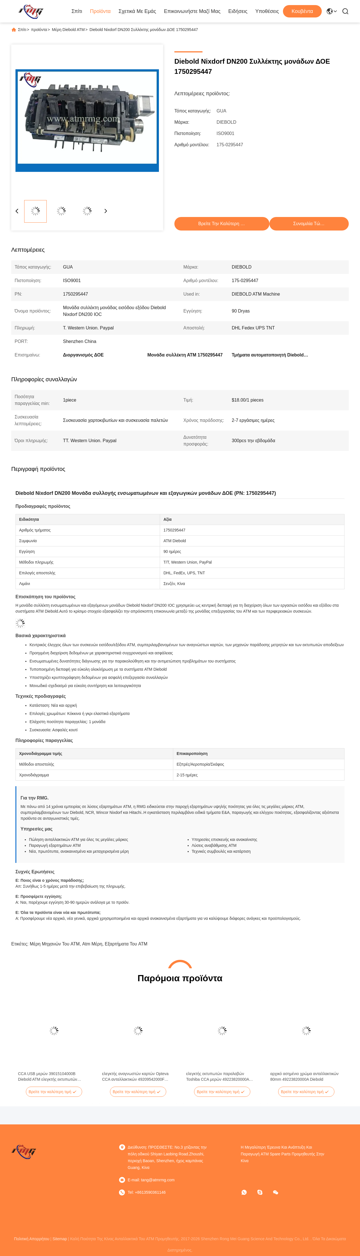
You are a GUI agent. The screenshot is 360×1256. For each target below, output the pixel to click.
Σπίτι (76, 11)
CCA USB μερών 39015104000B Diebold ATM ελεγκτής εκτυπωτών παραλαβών (47, 1076)
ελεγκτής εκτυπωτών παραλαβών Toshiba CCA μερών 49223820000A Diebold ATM (217, 1076)
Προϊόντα (100, 11)
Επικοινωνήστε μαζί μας (192, 11)
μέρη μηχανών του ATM (55, 944)
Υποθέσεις (267, 11)
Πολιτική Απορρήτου (31, 1239)
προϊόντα (39, 29)
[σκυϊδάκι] (263, 1192)
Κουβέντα (302, 11)
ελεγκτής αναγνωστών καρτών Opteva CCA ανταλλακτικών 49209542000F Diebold (135, 1076)
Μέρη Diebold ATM (68, 29)
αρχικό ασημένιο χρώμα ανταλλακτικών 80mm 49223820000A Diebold (304, 1076)
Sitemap (60, 1239)
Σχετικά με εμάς (137, 11)
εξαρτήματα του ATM (126, 944)
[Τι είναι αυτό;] (248, 1192)
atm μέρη (92, 944)
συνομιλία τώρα (309, 223)
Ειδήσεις (238, 11)
